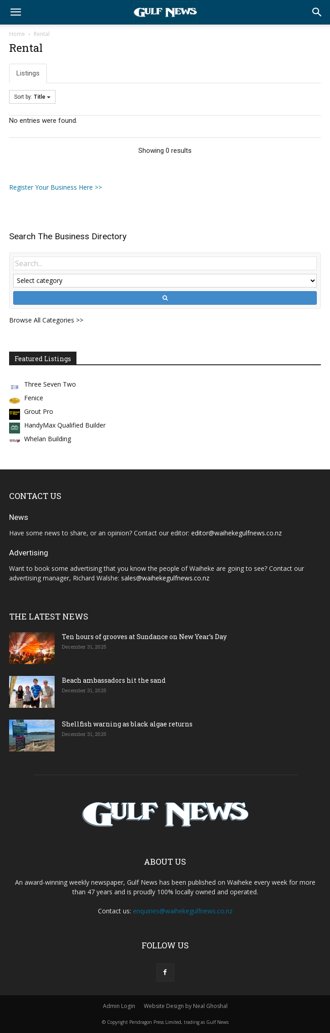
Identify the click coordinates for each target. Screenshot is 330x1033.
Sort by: (32, 97)
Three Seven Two (50, 384)
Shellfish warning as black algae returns (127, 724)
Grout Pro (38, 411)
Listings (28, 73)
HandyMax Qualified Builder (65, 425)
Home (17, 34)
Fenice (33, 397)
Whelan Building (47, 438)
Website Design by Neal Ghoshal (186, 1006)
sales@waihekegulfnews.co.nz (165, 578)
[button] (15, 12)
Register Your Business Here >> (55, 187)
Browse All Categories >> (46, 320)
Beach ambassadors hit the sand (114, 680)
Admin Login (119, 1006)
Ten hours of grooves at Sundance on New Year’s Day (144, 636)
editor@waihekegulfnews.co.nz (236, 533)
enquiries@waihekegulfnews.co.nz (183, 911)
